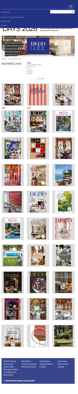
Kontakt (61, 367)
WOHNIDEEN (10, 37)
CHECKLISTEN (11, 54)
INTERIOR (30, 72)
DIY (29, 68)
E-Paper (43, 367)
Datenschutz (63, 364)
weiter (39, 78)
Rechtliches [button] (5, 21)
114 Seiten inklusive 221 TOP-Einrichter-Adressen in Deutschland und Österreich (63, 148)
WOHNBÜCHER (11, 49)
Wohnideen (26, 361)
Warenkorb (5, 12)
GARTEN (30, 70)
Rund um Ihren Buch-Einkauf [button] (12, 17)
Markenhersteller (29, 367)
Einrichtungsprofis (29, 364)
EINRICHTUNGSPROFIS (12, 43)
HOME (4, 58)
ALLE (29, 63)
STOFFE (30, 74)
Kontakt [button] (4, 25)
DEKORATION (31, 66)
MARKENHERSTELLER (14, 46)
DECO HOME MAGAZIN (34, 65)
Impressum (62, 361)
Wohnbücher (45, 361)
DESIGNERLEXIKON (12, 52)
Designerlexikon (46, 364)
